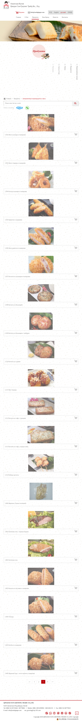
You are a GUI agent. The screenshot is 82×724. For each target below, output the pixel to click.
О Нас (26, 17)
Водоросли (71, 69)
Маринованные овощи (77, 73)
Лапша (65, 68)
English (56, 12)
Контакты (65, 17)
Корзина (20, 12)
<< (29, 682)
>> (52, 682)
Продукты (35, 17)
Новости (55, 17)
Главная (18, 17)
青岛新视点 (74, 721)
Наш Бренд (45, 17)
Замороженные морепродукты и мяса (34, 98)
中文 (50, 12)
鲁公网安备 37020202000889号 (68, 719)
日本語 (70, 12)
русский (63, 12)
